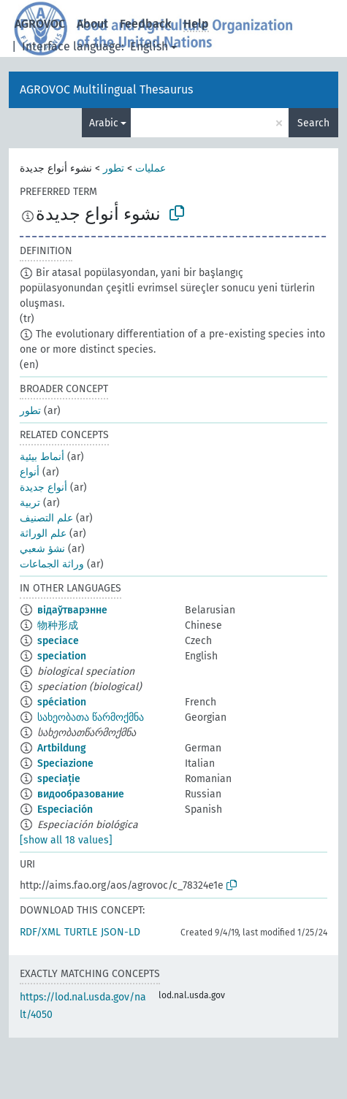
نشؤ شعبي (42, 549)
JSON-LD (120, 932)
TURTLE (80, 932)
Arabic (103, 123)
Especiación (65, 809)
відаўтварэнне (72, 610)
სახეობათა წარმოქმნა (90, 717)
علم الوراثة (43, 533)
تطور (113, 168)
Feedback (146, 24)
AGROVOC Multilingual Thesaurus (106, 89)
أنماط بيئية (42, 457)
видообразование (80, 794)
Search (313, 123)
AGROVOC (40, 24)
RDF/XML (40, 932)
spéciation (61, 702)
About (92, 24)
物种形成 (57, 625)
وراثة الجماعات (52, 564)
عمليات (150, 168)
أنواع (29, 472)
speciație (58, 779)
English (149, 46)
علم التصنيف (46, 518)
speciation (61, 656)
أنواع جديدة (43, 487)
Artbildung (61, 748)
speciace (58, 641)
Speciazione (65, 763)
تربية (30, 503)
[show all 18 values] (66, 840)
